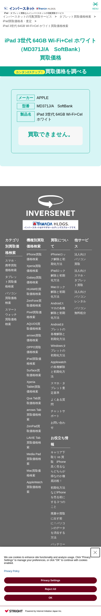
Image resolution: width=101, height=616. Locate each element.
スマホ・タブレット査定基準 (58, 388)
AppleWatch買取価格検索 (34, 487)
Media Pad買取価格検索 (34, 458)
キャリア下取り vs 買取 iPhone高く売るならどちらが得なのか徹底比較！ (58, 466)
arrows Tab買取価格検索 (34, 414)
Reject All (50, 589)
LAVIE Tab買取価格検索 (34, 442)
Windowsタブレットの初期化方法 (58, 350)
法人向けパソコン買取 (80, 259)
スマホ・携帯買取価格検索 (11, 265)
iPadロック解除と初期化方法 (58, 275)
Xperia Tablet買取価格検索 (33, 386)
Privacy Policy (12, 571)
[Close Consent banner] (95, 552)
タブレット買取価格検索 (11, 281)
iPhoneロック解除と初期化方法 (58, 259)
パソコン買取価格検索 (11, 298)
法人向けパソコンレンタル (80, 296)
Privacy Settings (50, 580)
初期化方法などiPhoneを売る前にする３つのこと (58, 497)
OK (50, 597)
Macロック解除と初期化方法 (58, 291)
